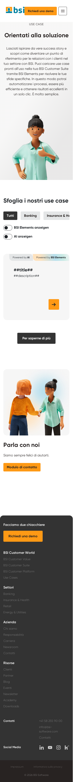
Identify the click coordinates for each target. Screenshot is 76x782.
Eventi (7, 687)
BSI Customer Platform (18, 571)
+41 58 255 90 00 (50, 721)
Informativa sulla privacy (48, 766)
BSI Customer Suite (16, 565)
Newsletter (10, 694)
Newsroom (10, 647)
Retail (7, 606)
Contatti (9, 653)
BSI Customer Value (16, 559)
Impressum (17, 766)
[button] (10, 215)
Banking (9, 593)
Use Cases (10, 577)
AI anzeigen (23, 236)
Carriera (9, 640)
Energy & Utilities (14, 612)
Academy (9, 700)
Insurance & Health (16, 600)
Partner (8, 675)
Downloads (11, 706)
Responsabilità (13, 634)
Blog (6, 681)
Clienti (7, 669)
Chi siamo (10, 628)
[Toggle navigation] (62, 11)
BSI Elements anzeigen (31, 227)
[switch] (7, 228)
